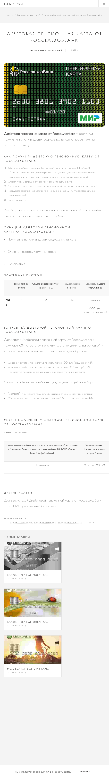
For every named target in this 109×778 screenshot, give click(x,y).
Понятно (85, 771)
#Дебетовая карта (21, 522)
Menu (104, 3)
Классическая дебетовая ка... (28, 575)
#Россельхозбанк (45, 522)
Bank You (14, 4)
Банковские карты (15, 518)
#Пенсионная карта (70, 522)
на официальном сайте (68, 210)
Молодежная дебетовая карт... (28, 669)
